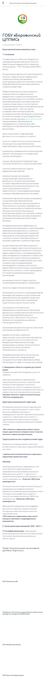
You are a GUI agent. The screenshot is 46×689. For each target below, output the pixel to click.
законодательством (33, 119)
